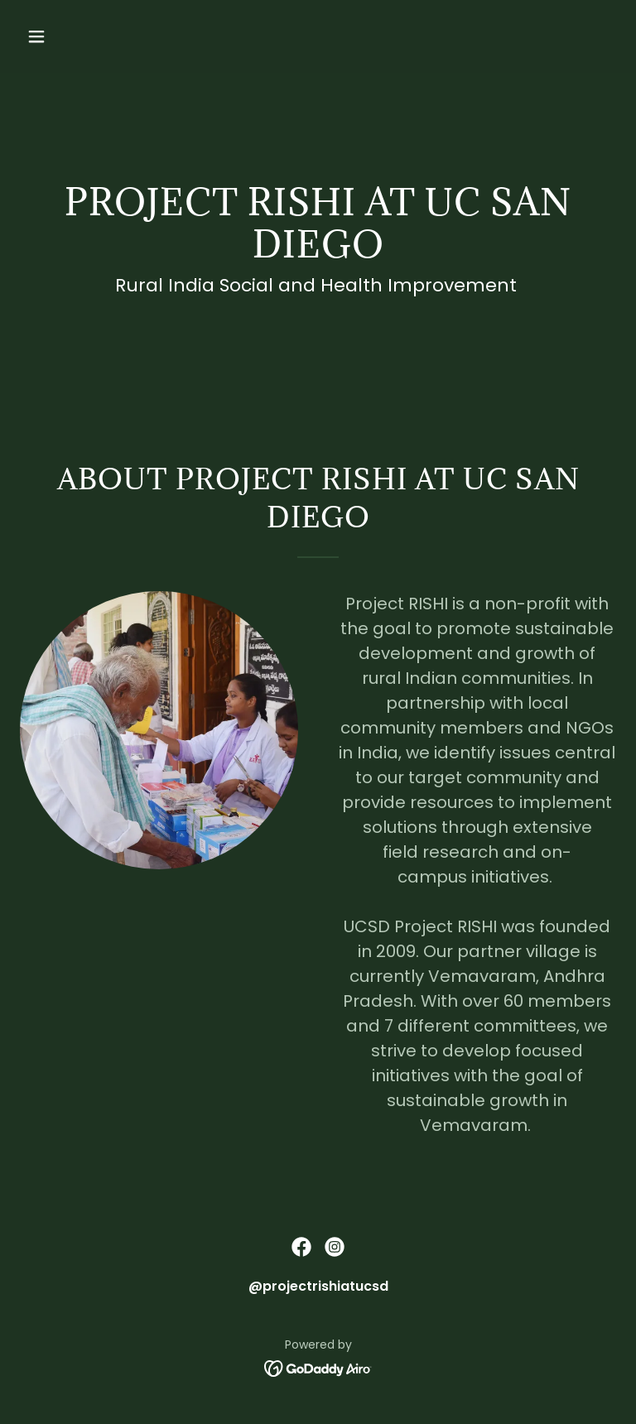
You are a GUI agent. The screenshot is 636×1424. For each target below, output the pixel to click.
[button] (88, 36)
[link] (301, 1246)
